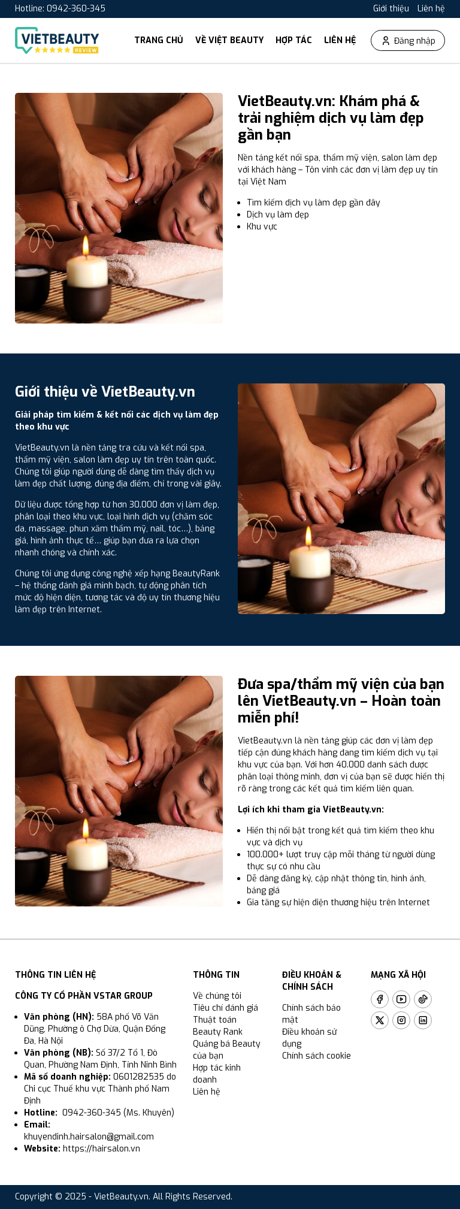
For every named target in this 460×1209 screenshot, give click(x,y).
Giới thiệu (391, 8)
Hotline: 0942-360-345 (60, 8)
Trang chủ (158, 40)
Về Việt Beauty (229, 40)
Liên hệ (431, 8)
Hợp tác (294, 40)
